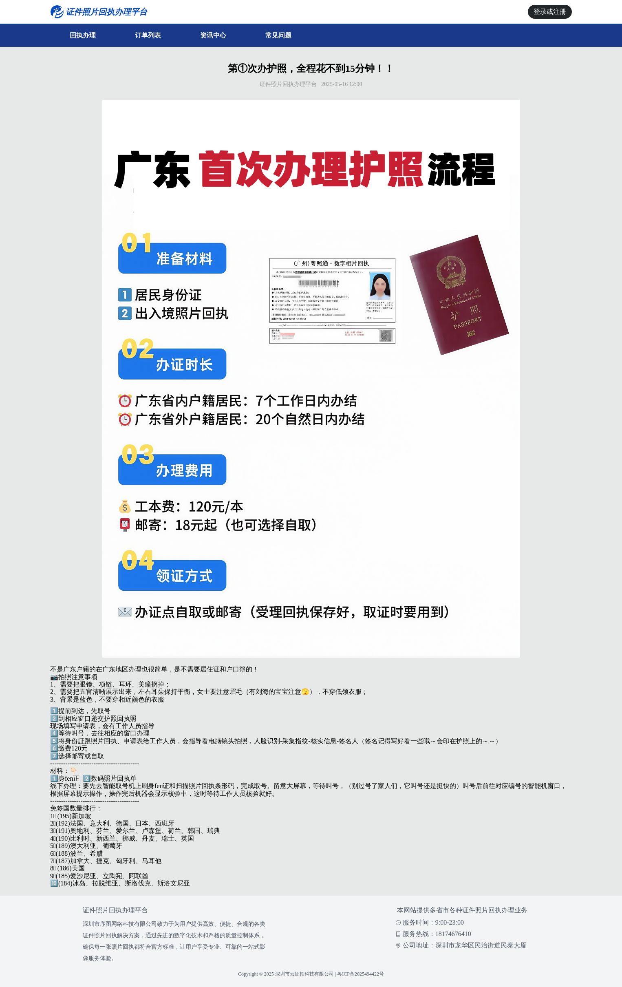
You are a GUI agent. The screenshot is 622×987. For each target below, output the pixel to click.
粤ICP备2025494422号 (360, 974)
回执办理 (83, 35)
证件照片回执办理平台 (115, 910)
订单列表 (148, 35)
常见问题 (278, 35)
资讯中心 (213, 35)
